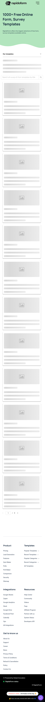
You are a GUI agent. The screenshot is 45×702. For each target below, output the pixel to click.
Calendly (6, 617)
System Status (29, 617)
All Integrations (8, 625)
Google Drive (7, 610)
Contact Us (7, 669)
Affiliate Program (30, 610)
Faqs (25, 606)
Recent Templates (31, 554)
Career (5, 646)
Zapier (5, 598)
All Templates (29, 566)
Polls (5, 566)
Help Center (28, 595)
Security (6, 577)
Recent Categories (31, 562)
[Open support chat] (40, 697)
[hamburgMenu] (37, 3)
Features (6, 558)
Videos (26, 602)
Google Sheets (8, 595)
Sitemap (6, 581)
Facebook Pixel (8, 614)
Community (28, 598)
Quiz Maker (7, 562)
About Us (6, 639)
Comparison (7, 574)
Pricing (5, 551)
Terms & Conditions (10, 658)
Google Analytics (9, 602)
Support (6, 642)
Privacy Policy (8, 654)
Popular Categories (31, 558)
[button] (37, 3)
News (5, 650)
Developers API (29, 621)
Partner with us (29, 614)
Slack (5, 606)
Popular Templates (31, 551)
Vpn (4, 621)
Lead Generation (8, 554)
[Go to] (8, 513)
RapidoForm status (11, 681)
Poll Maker (7, 570)
